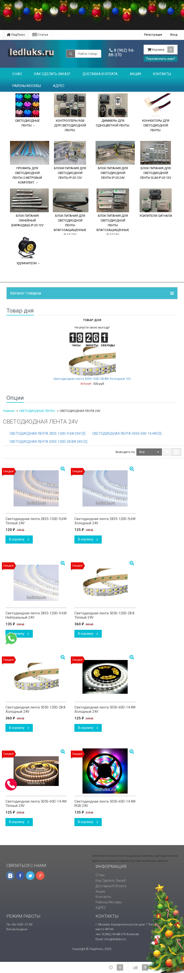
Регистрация (153, 34)
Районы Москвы (26, 86)
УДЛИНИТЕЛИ (27, 250)
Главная (9, 411)
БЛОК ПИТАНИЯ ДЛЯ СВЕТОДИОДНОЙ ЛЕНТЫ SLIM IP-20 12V (155, 160)
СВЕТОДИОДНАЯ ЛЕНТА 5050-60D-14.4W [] (126, 433)
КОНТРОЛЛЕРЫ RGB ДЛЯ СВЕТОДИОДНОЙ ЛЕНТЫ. (70, 112)
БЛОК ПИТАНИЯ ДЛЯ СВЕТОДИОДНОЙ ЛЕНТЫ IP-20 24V (115, 160)
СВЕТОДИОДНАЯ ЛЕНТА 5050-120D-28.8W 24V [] (48, 441)
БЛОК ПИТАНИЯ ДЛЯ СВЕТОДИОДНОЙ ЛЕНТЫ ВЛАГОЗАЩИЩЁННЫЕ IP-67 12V (70, 211)
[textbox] (88, 54)
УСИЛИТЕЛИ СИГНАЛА (155, 202)
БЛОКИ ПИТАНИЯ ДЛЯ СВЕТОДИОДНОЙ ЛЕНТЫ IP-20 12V (70, 160)
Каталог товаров (25, 293)
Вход (173, 34)
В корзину (19, 539)
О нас (17, 74)
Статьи (40, 34)
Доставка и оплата (100, 74)
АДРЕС (58, 86)
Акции (135, 74)
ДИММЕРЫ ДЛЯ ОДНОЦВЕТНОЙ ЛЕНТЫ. (113, 110)
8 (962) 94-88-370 (121, 53)
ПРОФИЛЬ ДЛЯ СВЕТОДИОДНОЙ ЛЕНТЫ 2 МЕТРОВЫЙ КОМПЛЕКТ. (29, 162)
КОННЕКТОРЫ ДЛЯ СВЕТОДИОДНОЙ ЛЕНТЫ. (155, 112)
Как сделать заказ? (52, 74)
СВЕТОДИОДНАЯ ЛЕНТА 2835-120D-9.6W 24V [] (47, 433)
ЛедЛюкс (16, 34)
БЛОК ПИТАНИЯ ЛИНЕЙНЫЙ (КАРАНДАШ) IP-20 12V (29, 207)
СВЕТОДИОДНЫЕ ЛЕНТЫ (27, 110)
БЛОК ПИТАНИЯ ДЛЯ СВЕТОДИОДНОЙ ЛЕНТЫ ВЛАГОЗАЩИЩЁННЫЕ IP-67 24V (113, 211)
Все (149, 452)
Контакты (162, 74)
